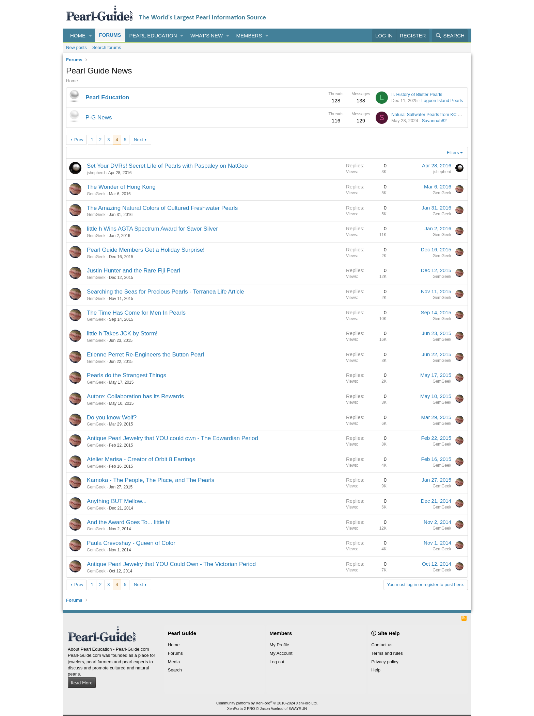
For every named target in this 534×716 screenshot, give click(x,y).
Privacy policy (384, 661)
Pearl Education (153, 35)
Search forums (106, 47)
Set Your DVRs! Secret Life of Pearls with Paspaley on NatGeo (167, 166)
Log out (277, 661)
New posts (76, 47)
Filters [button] (453, 152)
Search (175, 669)
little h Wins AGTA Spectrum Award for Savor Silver (152, 229)
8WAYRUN (297, 708)
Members (249, 35)
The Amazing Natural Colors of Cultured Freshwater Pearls (162, 208)
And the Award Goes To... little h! (129, 522)
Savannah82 (434, 120)
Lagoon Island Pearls (442, 100)
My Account (281, 653)
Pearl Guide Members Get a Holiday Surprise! (146, 250)
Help (375, 669)
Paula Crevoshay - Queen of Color (131, 543)
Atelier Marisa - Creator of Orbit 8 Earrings (141, 459)
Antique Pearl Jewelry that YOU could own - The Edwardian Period (172, 438)
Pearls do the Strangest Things (126, 375)
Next (138, 139)
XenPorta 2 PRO (241, 708)
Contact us (381, 644)
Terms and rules (387, 653)
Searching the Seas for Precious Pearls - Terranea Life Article (165, 291)
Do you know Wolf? (112, 417)
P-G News (98, 117)
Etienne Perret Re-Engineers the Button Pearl (145, 354)
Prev (78, 139)
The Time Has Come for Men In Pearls (136, 313)
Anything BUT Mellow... (116, 501)
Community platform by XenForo (267, 703)
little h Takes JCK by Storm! (122, 333)
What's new (206, 35)
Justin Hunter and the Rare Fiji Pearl (133, 270)
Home (77, 35)
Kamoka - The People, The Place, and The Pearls (150, 480)
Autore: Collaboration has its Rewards (135, 396)
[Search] (450, 35)
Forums (110, 35)
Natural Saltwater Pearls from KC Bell (428, 114)
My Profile (279, 644)
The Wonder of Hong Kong (121, 187)
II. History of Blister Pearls (416, 94)
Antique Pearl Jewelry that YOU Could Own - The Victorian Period (171, 564)
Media (174, 661)
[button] (90, 35)
